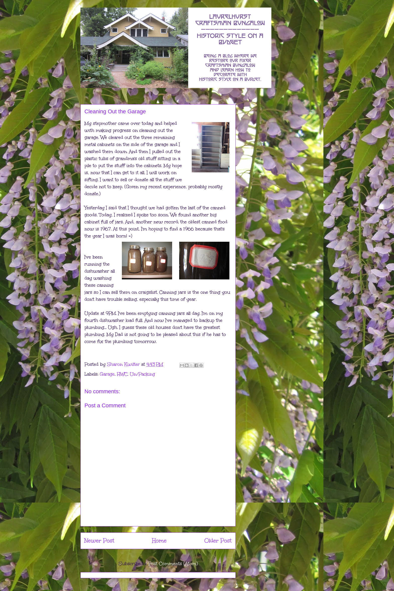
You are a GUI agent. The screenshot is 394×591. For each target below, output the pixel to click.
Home (159, 540)
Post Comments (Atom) (173, 564)
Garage (107, 374)
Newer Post (99, 540)
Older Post (218, 540)
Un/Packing (142, 374)
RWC (122, 374)
